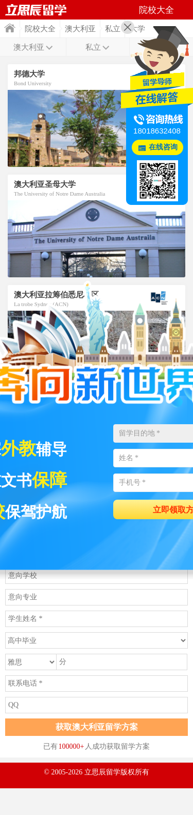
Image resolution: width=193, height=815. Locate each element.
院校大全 (40, 29)
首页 (9, 28)
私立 (112, 29)
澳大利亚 (80, 29)
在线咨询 (163, 147)
